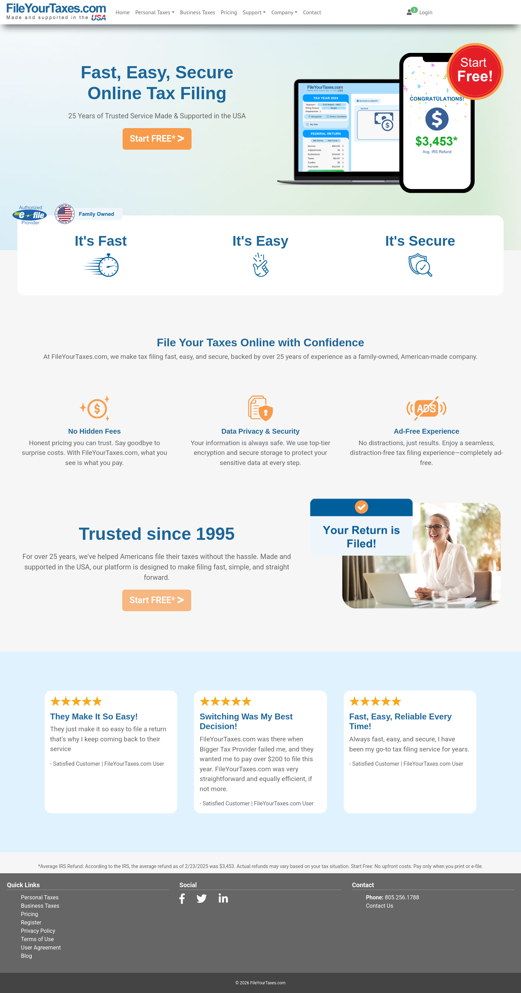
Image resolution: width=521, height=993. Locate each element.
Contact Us (380, 906)
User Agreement (41, 947)
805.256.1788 (402, 897)
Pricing (229, 12)
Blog (26, 956)
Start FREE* (157, 139)
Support (252, 12)
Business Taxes (197, 12)
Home (124, 12)
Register (31, 922)
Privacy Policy (38, 931)
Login (419, 12)
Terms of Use (37, 939)
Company (282, 12)
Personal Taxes (152, 12)
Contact (312, 12)
